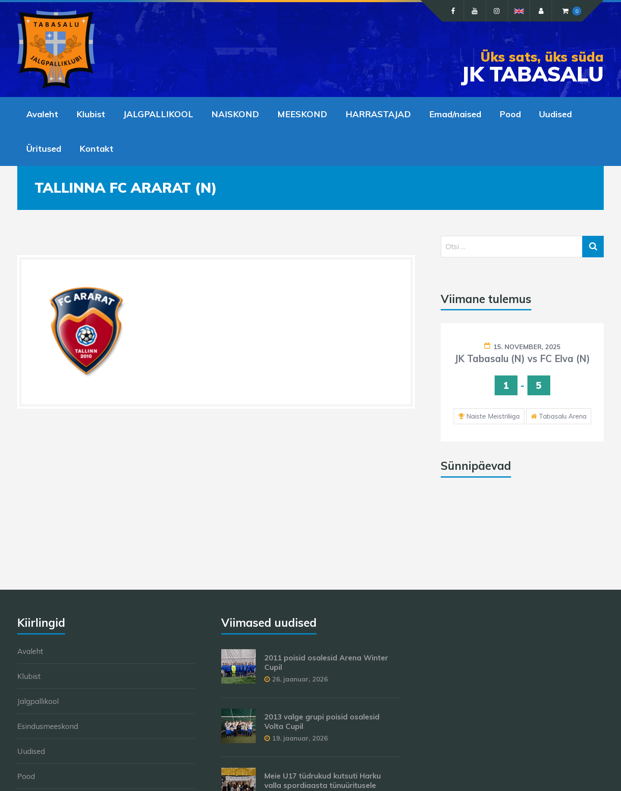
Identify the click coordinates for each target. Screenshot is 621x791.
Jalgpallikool (38, 701)
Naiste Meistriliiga (493, 416)
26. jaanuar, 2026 (300, 679)
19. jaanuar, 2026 (300, 738)
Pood (510, 114)
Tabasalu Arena (562, 416)
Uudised (555, 114)
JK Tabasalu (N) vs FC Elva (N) (522, 359)
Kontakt (96, 148)
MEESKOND (302, 114)
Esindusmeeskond (47, 726)
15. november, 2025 (527, 347)
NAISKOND (235, 114)
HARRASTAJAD (378, 114)
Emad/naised (455, 114)
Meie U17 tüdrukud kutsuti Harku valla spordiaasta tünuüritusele (322, 780)
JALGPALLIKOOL (158, 114)
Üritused (43, 148)
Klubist (90, 114)
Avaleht (42, 114)
